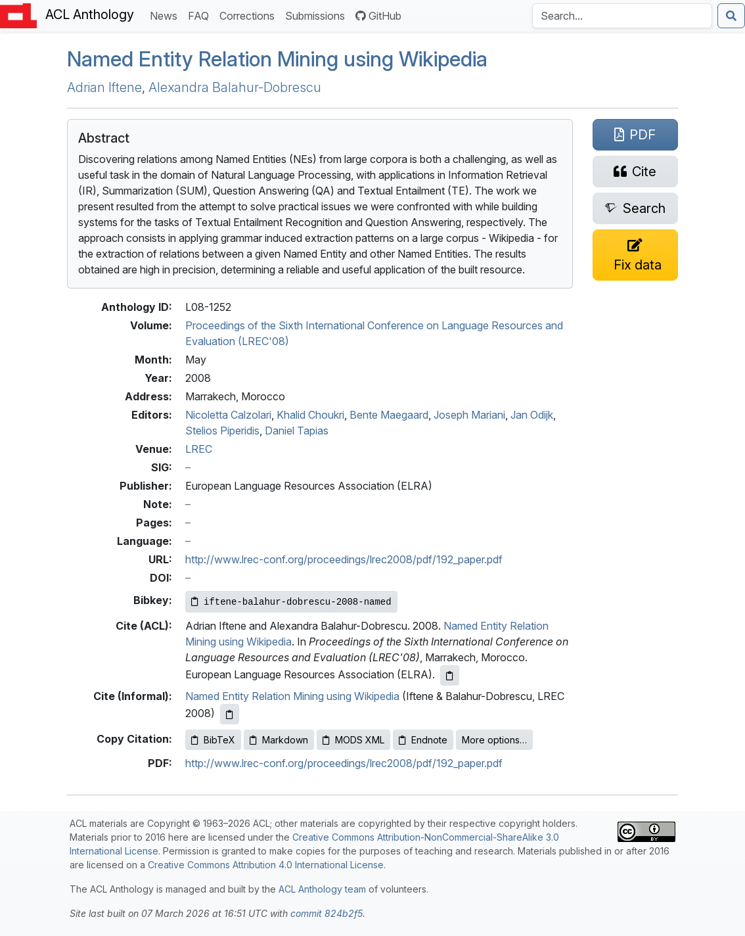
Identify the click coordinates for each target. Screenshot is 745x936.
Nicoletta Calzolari (228, 414)
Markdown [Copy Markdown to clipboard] (279, 739)
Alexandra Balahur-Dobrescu (234, 87)
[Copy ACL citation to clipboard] (449, 675)
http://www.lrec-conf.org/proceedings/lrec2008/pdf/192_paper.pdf (344, 559)
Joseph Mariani (469, 414)
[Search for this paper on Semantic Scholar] (635, 208)
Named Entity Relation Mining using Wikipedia (292, 696)
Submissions (317, 14)
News (166, 14)
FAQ (201, 14)
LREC (198, 449)
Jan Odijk (531, 414)
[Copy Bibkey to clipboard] (291, 602)
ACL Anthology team (322, 889)
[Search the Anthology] (622, 15)
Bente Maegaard (389, 414)
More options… (494, 739)
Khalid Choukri (310, 414)
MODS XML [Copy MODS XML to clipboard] (353, 739)
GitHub (378, 15)
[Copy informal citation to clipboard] (229, 714)
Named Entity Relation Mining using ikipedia (277, 59)
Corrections (249, 14)
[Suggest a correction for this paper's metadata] (635, 255)
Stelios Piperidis (222, 430)
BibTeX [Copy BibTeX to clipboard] (213, 739)
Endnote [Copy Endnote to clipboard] (423, 739)
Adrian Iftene (104, 87)
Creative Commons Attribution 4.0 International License (266, 864)
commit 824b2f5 (326, 913)
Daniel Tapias (296, 430)
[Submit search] (731, 15)
